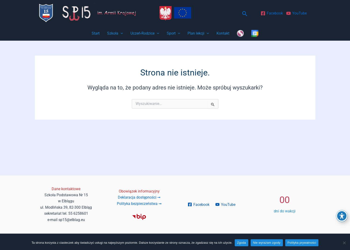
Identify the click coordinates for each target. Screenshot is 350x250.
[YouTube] (296, 13)
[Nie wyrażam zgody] (344, 242)
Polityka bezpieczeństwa (139, 203)
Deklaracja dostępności (139, 197)
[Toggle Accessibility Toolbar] (341, 215)
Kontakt (222, 33)
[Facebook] (272, 13)
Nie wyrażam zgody (267, 242)
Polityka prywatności (302, 242)
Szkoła (115, 33)
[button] (245, 14)
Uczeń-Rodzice (144, 33)
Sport (173, 33)
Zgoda (241, 242)
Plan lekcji (198, 33)
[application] (120, 33)
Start (96, 33)
